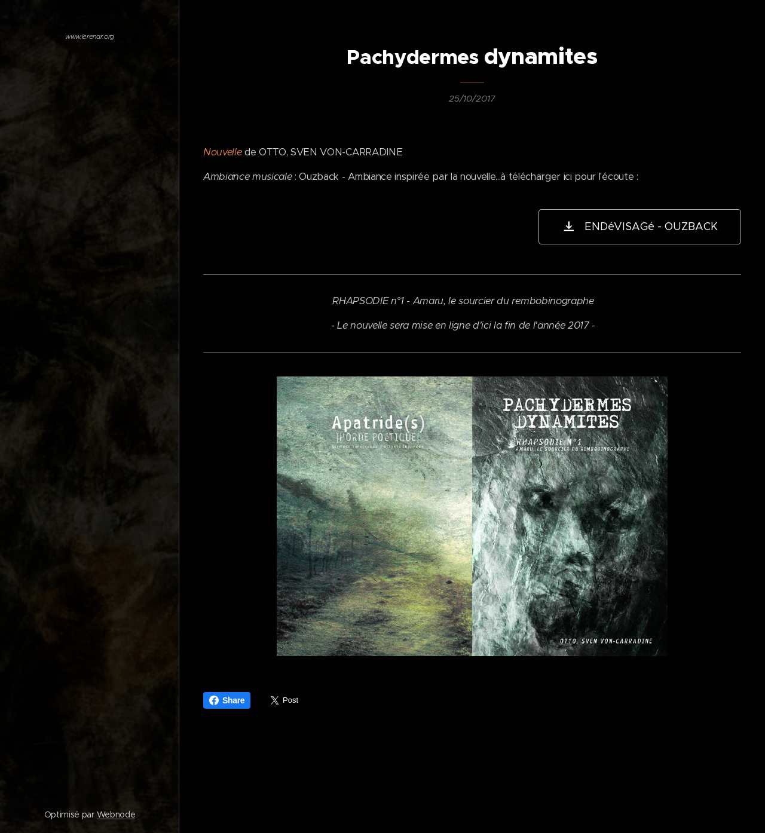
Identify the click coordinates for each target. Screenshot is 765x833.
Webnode (116, 814)
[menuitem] (90, 189)
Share (226, 700)
